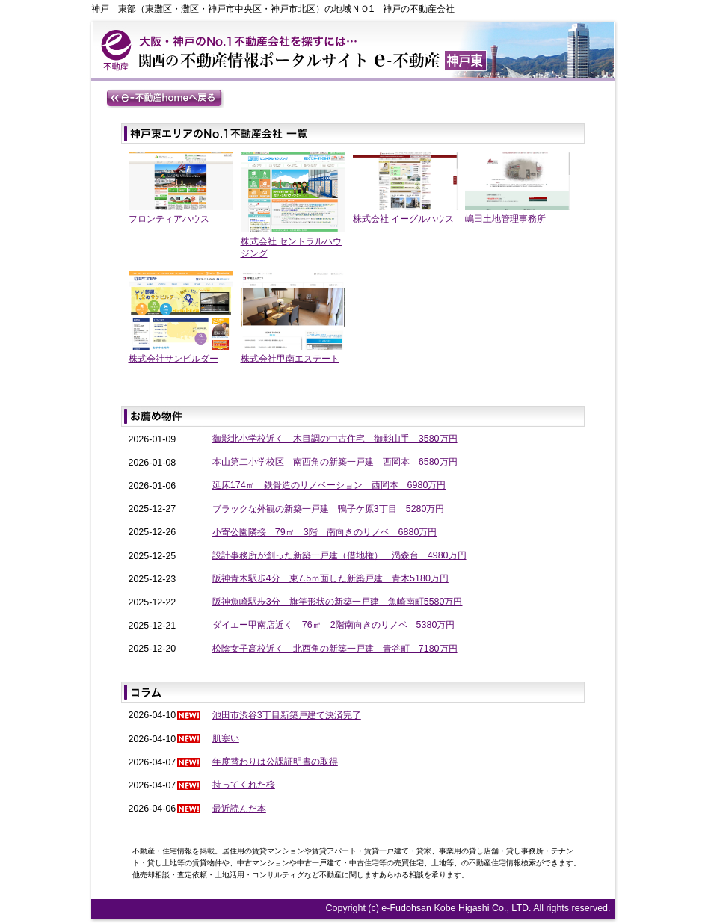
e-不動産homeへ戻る (165, 98)
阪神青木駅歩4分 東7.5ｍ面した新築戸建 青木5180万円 (330, 578)
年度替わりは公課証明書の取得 (275, 761)
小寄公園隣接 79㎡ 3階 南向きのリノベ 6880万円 (324, 532)
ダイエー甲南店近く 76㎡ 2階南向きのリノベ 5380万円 (333, 625)
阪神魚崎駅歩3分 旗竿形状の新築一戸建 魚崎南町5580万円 (337, 601)
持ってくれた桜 (243, 785)
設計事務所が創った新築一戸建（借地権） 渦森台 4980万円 (339, 555)
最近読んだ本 (239, 808)
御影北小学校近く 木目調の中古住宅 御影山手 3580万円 (335, 438)
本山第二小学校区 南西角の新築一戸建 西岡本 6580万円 (335, 462)
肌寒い (225, 738)
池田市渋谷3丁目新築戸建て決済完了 (286, 715)
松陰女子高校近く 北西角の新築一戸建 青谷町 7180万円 (335, 648)
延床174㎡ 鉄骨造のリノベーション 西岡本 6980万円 (329, 485)
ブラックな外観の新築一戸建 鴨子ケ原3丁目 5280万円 (328, 509)
